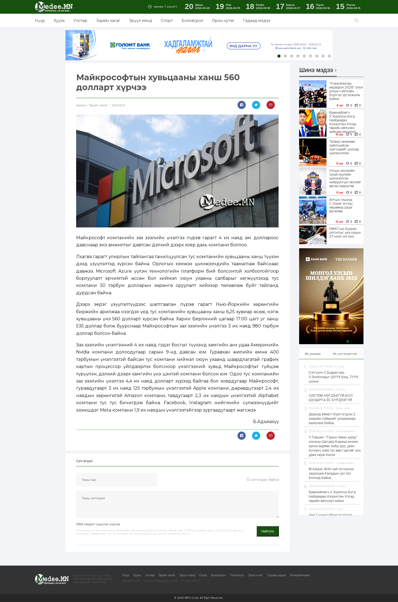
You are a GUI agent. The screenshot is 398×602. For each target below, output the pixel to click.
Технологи (237, 575)
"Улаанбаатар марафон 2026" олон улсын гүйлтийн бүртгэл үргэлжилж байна (346, 91)
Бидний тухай (131, 581)
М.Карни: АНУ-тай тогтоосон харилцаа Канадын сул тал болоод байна (331, 473)
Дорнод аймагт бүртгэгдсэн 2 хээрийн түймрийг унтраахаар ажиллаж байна (332, 418)
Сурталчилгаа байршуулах (160, 581)
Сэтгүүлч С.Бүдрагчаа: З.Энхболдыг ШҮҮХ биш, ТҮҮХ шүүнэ (333, 377)
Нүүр (40, 20)
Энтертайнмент (300, 575)
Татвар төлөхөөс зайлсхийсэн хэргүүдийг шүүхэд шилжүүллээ (344, 147)
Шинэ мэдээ (316, 70)
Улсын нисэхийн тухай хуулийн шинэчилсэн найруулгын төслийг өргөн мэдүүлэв (345, 178)
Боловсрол (192, 20)
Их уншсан (313, 354)
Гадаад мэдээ (256, 20)
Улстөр (80, 20)
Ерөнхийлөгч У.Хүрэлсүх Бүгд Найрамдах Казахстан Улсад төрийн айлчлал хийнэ (332, 496)
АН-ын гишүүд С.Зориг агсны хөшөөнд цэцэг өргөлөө (341, 205)
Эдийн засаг (108, 20)
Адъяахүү (268, 421)
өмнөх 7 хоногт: (166, 6)
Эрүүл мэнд (140, 20)
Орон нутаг (223, 20)
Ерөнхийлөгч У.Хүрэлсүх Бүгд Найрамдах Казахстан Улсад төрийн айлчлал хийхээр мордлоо (342, 122)
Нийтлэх (267, 531)
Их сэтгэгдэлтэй (345, 354)
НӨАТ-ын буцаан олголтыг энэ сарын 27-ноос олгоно (345, 232)
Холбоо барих (190, 581)
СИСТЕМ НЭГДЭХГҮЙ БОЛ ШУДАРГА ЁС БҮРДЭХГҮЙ (331, 397)
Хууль (59, 20)
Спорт (167, 20)
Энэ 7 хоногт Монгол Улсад (330, 515)
